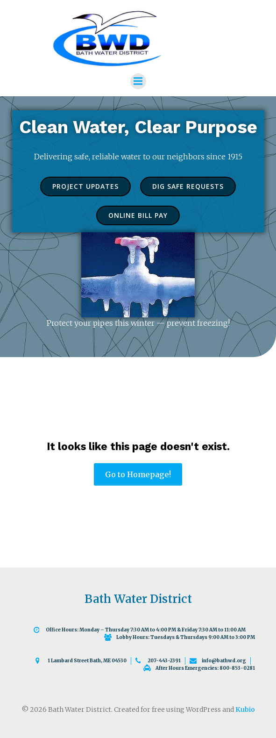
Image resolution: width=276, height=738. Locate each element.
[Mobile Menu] (138, 81)
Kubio (245, 709)
